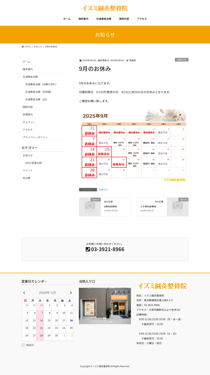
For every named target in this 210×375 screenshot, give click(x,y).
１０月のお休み (148, 206)
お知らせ (181, 59)
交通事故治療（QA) (36, 99)
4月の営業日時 (33, 163)
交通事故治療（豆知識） (39, 92)
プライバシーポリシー (35, 137)
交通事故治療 (30, 76)
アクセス (28, 129)
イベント (28, 170)
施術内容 (28, 107)
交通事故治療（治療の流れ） (41, 84)
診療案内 (28, 114)
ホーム (26, 61)
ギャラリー (29, 122)
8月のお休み (110, 206)
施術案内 (28, 69)
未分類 (26, 178)
